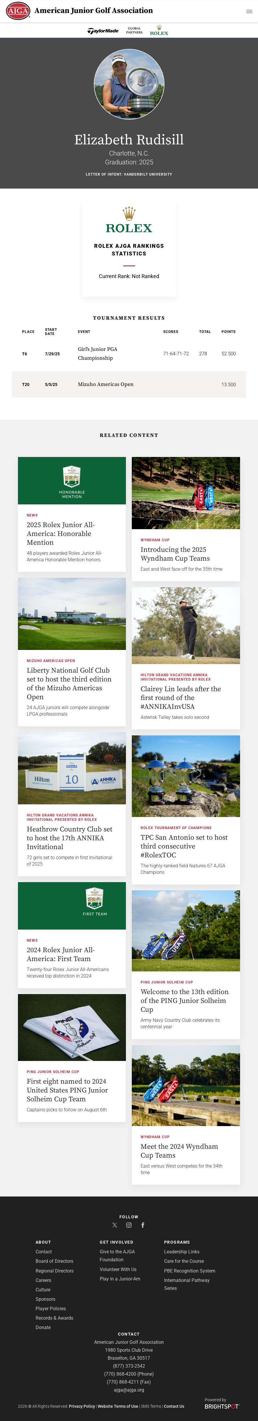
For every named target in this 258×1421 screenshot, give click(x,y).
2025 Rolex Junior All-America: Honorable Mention (61, 534)
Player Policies (51, 1308)
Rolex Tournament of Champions (176, 828)
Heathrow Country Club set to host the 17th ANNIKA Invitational (69, 838)
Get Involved (116, 1242)
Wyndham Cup (155, 540)
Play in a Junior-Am (120, 1279)
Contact (44, 1252)
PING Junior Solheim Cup (167, 982)
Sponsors (45, 1299)
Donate (43, 1327)
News (32, 515)
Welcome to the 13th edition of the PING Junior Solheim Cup (185, 1001)
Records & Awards (54, 1318)
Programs (177, 1242)
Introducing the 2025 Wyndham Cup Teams (175, 554)
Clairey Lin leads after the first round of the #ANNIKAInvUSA (181, 698)
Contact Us (174, 1406)
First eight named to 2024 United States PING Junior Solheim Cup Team (67, 1090)
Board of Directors (54, 1261)
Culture (43, 1290)
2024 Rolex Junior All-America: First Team (61, 954)
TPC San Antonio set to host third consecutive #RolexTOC (184, 846)
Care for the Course (184, 1261)
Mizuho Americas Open (51, 661)
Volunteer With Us (118, 1269)
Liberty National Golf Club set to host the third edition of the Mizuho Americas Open (69, 684)
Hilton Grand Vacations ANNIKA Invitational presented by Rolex (176, 677)
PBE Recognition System (189, 1271)
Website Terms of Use (118, 1406)
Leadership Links (181, 1252)
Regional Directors (55, 1271)
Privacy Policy (82, 1406)
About (43, 1242)
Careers (43, 1280)
